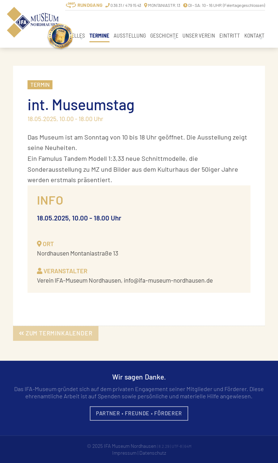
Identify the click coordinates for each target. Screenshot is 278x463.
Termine (99, 35)
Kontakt (254, 35)
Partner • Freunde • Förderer (139, 413)
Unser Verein (198, 35)
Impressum (124, 453)
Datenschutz (152, 453)
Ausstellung (130, 35)
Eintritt (229, 35)
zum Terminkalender (55, 333)
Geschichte (164, 35)
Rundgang (89, 5)
